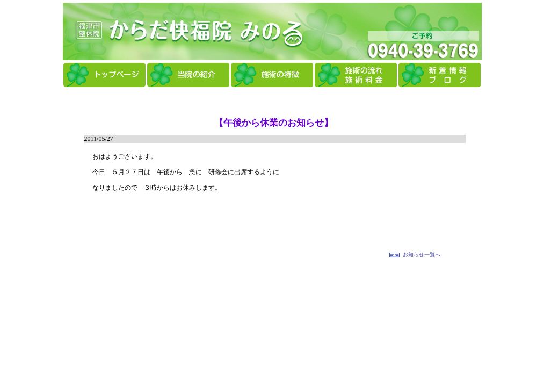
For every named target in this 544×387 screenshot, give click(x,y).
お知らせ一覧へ (421, 254)
